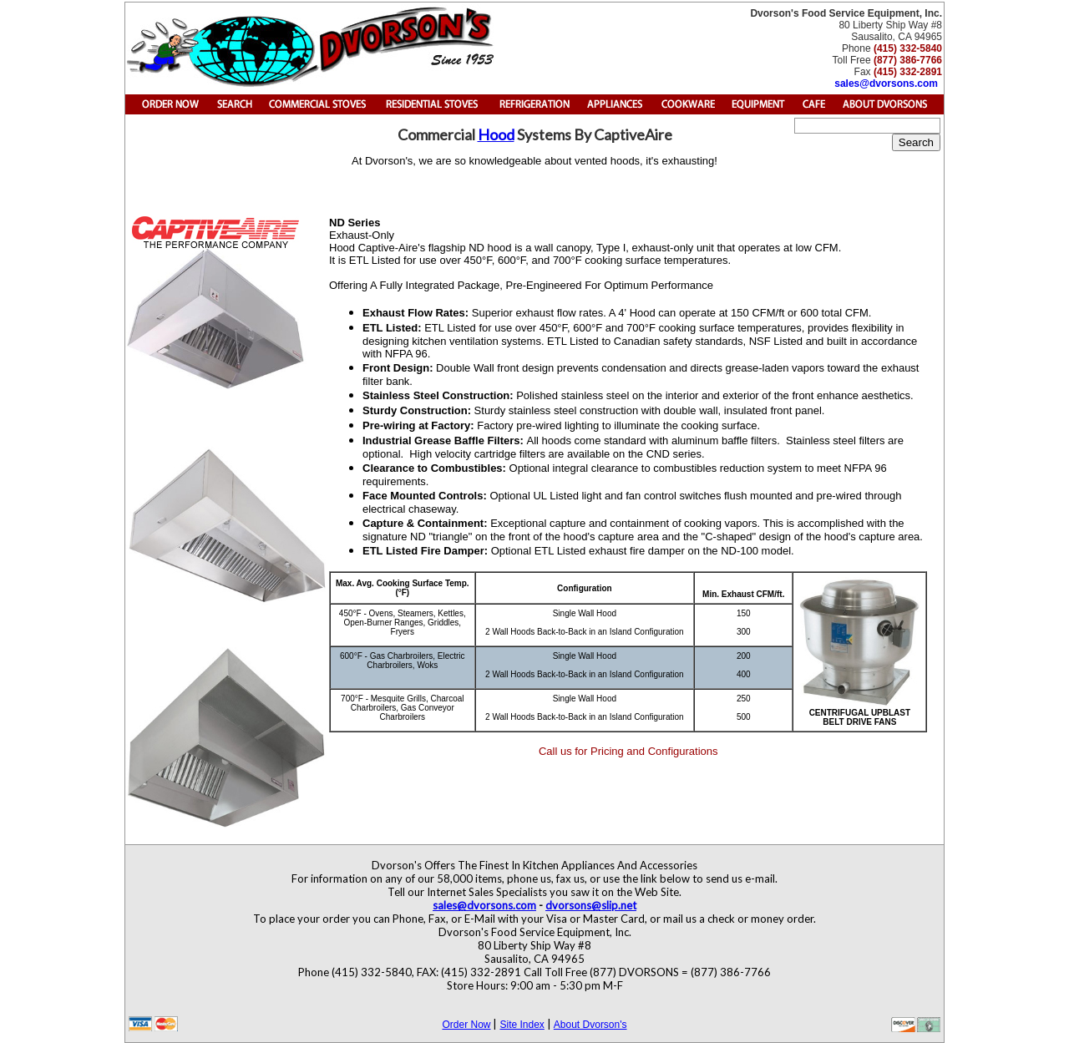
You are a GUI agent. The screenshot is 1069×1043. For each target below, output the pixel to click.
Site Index (521, 1024)
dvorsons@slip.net (590, 905)
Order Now (466, 1024)
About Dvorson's (590, 1024)
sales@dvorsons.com (886, 83)
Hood (496, 134)
